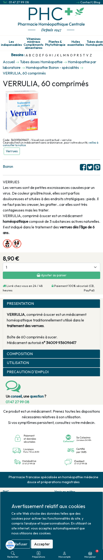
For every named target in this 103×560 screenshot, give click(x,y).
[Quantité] (51, 267)
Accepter (42, 544)
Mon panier (91, 554)
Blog (97, 2)
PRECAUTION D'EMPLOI (28, 372)
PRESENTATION (20, 303)
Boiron (8, 166)
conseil (16, 396)
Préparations (38, 554)
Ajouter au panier (52, 275)
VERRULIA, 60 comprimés (24, 73)
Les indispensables (11, 43)
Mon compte (64, 554)
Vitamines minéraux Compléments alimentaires (33, 43)
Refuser (20, 544)
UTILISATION (18, 362)
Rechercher (12, 554)
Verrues (12, 151)
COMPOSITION (20, 354)
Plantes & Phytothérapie (55, 43)
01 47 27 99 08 (19, 2)
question (37, 396)
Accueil (9, 61)
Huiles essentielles (75, 43)
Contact (86, 2)
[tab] (51, 303)
